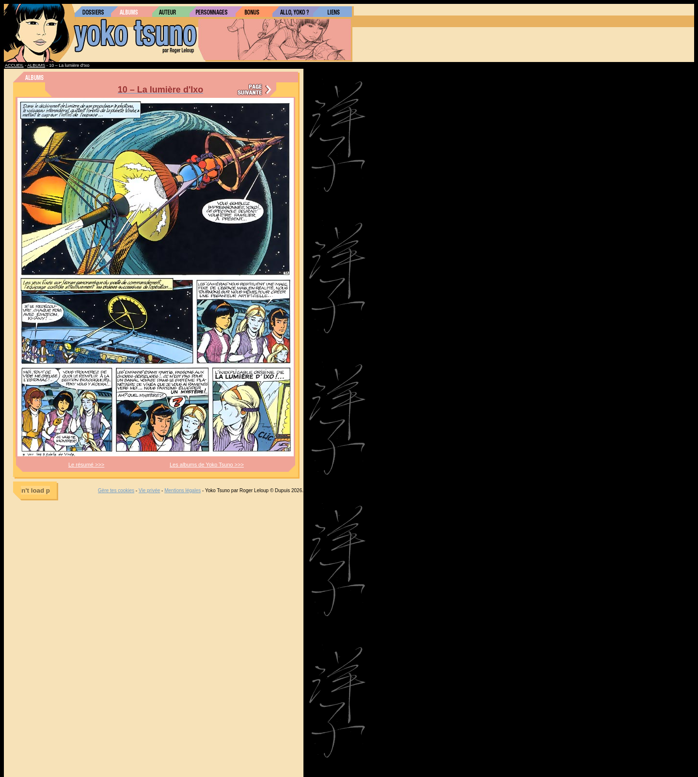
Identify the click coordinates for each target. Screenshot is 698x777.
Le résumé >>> (86, 464)
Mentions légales (182, 490)
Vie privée (149, 490)
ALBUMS (36, 65)
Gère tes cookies (116, 490)
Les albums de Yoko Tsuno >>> (207, 464)
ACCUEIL (14, 65)
